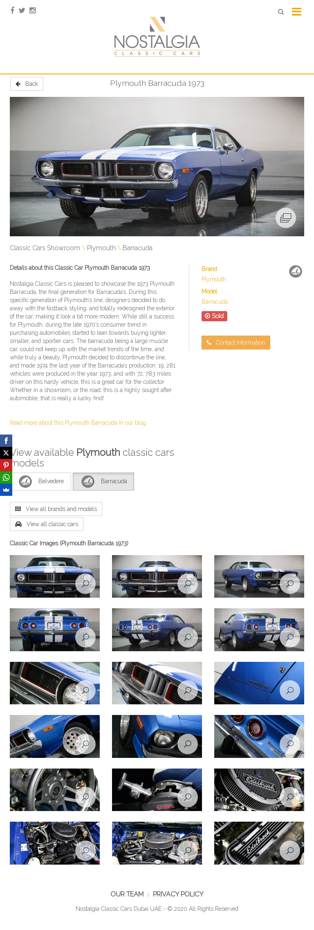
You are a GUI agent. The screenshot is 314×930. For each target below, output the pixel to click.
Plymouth (101, 248)
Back (27, 84)
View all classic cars (46, 524)
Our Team (127, 894)
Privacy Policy (178, 894)
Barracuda (138, 248)
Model (209, 291)
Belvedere (40, 481)
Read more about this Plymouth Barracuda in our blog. (78, 422)
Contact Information (236, 342)
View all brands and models (56, 509)
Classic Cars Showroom (45, 248)
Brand (209, 269)
